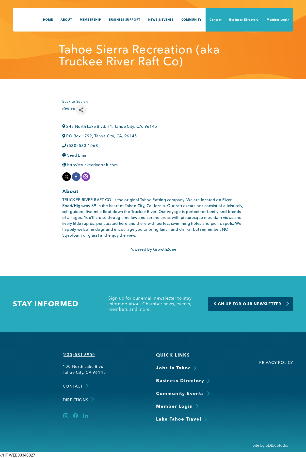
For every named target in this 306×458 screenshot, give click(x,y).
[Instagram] (66, 416)
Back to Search (75, 101)
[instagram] (85, 176)
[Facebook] (76, 416)
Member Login (278, 19)
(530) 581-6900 (79, 354)
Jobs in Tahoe (173, 368)
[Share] (81, 109)
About (66, 19)
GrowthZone (165, 249)
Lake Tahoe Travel (178, 419)
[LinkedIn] (85, 416)
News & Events (161, 19)
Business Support (124, 19)
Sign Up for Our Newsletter (247, 303)
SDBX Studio (277, 445)
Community (191, 19)
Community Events (180, 393)
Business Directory (244, 19)
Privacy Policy (276, 362)
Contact (215, 19)
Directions (78, 400)
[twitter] (66, 176)
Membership (90, 19)
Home (48, 19)
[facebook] (76, 176)
